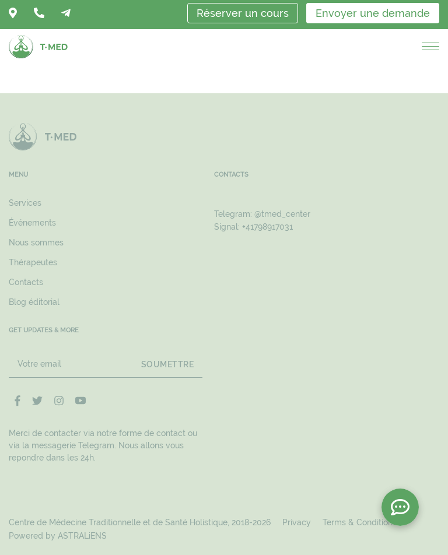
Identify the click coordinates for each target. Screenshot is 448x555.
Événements (32, 222)
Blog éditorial (34, 302)
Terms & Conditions (360, 522)
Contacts (26, 282)
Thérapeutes (33, 262)
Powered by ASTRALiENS (58, 535)
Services (25, 203)
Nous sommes (36, 242)
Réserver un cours (243, 13)
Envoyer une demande (373, 13)
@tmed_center (282, 214)
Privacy (296, 522)
